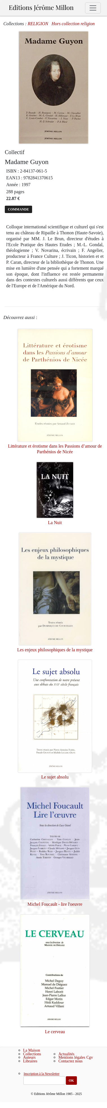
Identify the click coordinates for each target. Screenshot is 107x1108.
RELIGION (38, 23)
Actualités (66, 1054)
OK (71, 1081)
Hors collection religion (73, 23)
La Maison (31, 1050)
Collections (32, 1054)
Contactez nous (70, 1061)
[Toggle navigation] (93, 8)
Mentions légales (71, 1057)
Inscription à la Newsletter (41, 1074)
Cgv (89, 1057)
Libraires (30, 1061)
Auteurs (29, 1057)
